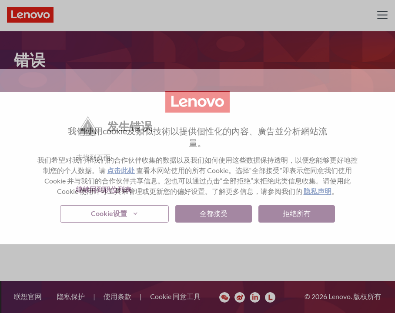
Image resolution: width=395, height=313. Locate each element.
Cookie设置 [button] (109, 213)
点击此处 (121, 170)
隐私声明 (317, 191)
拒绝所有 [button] (297, 213)
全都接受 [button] (214, 213)
